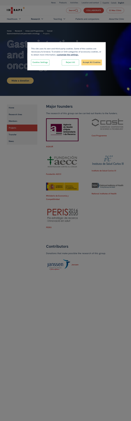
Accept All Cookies (92, 62)
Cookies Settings (40, 62)
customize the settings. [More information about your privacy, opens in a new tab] (68, 55)
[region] (66, 56)
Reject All (70, 62)
